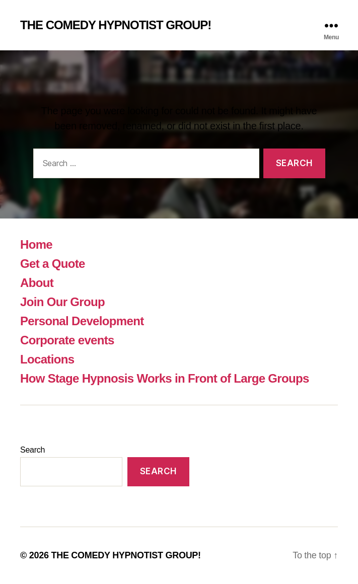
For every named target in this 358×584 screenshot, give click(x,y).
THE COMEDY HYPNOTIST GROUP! (115, 25)
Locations (47, 359)
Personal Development (82, 321)
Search (32, 450)
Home (36, 244)
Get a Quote (52, 263)
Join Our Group (62, 302)
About (36, 282)
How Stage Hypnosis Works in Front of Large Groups (164, 378)
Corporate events (67, 340)
